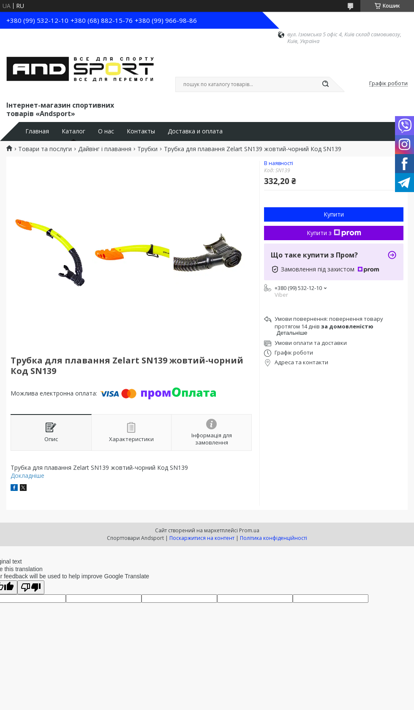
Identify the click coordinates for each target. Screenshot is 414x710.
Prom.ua (249, 530)
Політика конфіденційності (273, 538)
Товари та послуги (45, 149)
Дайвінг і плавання (104, 149)
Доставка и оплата (195, 131)
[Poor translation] (30, 587)
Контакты (141, 131)
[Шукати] (325, 84)
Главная (37, 131)
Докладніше (27, 476)
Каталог (73, 131)
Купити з (334, 233)
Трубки (147, 149)
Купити (334, 214)
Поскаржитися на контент (201, 538)
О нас (106, 131)
